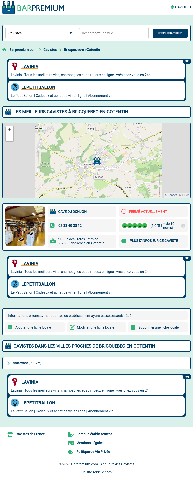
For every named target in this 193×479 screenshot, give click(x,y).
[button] (96, 160)
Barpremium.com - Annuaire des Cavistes (102, 464)
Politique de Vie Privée (93, 452)
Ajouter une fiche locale (33, 327)
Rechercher (170, 33)
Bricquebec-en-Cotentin (82, 50)
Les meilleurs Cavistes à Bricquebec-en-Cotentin (70, 111)
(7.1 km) (27, 363)
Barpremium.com (22, 50)
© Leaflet (171, 195)
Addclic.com (102, 472)
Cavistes (183, 7)
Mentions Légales (89, 443)
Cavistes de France (30, 434)
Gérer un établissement (94, 434)
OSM (185, 195)
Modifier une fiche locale (95, 327)
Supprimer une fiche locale (158, 327)
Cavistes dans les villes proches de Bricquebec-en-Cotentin (84, 346)
